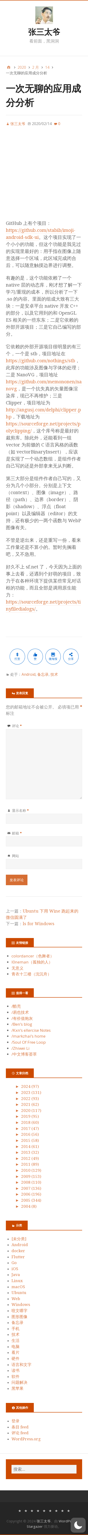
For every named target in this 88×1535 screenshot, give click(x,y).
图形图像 (19, 1316)
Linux (17, 1280)
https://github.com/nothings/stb (40, 360)
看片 (15, 1352)
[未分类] (18, 1239)
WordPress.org (26, 1439)
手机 (15, 1328)
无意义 (17, 968)
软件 (15, 1376)
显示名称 (20, 810)
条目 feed (20, 1427)
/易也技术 (20, 1012)
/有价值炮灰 (22, 1018)
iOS (14, 1268)
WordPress (68, 1521)
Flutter (18, 1257)
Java (15, 1274)
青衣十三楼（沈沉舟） (31, 974)
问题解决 (19, 1382)
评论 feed (20, 1433)
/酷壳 (16, 1006)
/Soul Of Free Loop (28, 1042)
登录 (15, 1421)
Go (14, 1262)
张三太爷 (44, 31)
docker (18, 1250)
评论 (17, 725)
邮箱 (17, 833)
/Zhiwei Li (20, 1048)
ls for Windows (38, 923)
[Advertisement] (44, 176)
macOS (18, 1286)
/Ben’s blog (21, 1024)
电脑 (15, 1346)
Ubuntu (18, 1292)
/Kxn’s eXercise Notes (31, 1030)
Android (28, 674)
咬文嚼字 (19, 1310)
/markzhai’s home (28, 1036)
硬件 (15, 1358)
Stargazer (35, 1526)
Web (15, 1298)
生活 (15, 1340)
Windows (20, 1304)
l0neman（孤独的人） (32, 962)
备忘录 (43, 674)
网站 (15, 855)
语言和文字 (21, 1364)
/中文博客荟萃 (24, 1054)
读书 (15, 1370)
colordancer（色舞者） (32, 956)
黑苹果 (17, 1388)
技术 (54, 674)
